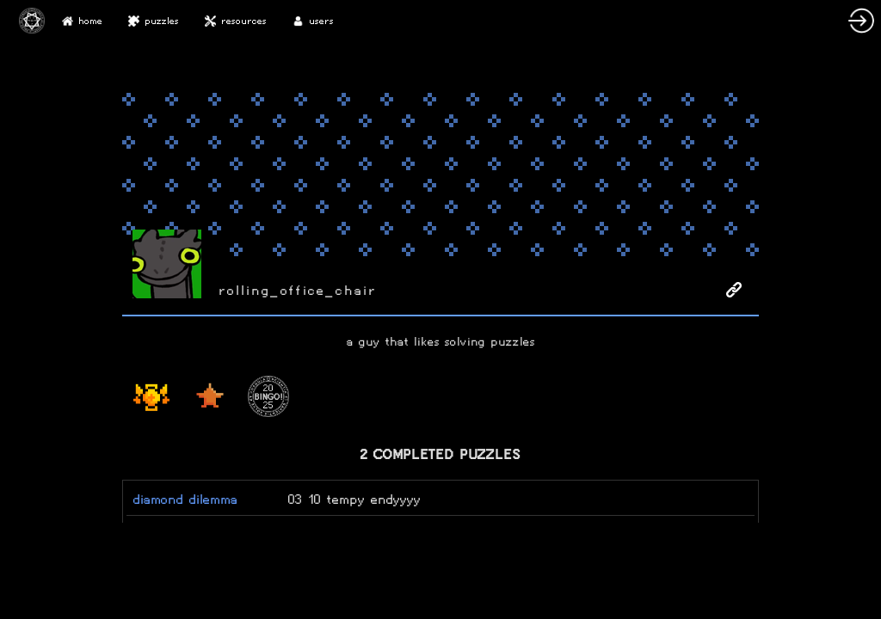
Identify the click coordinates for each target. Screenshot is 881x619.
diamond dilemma (185, 499)
